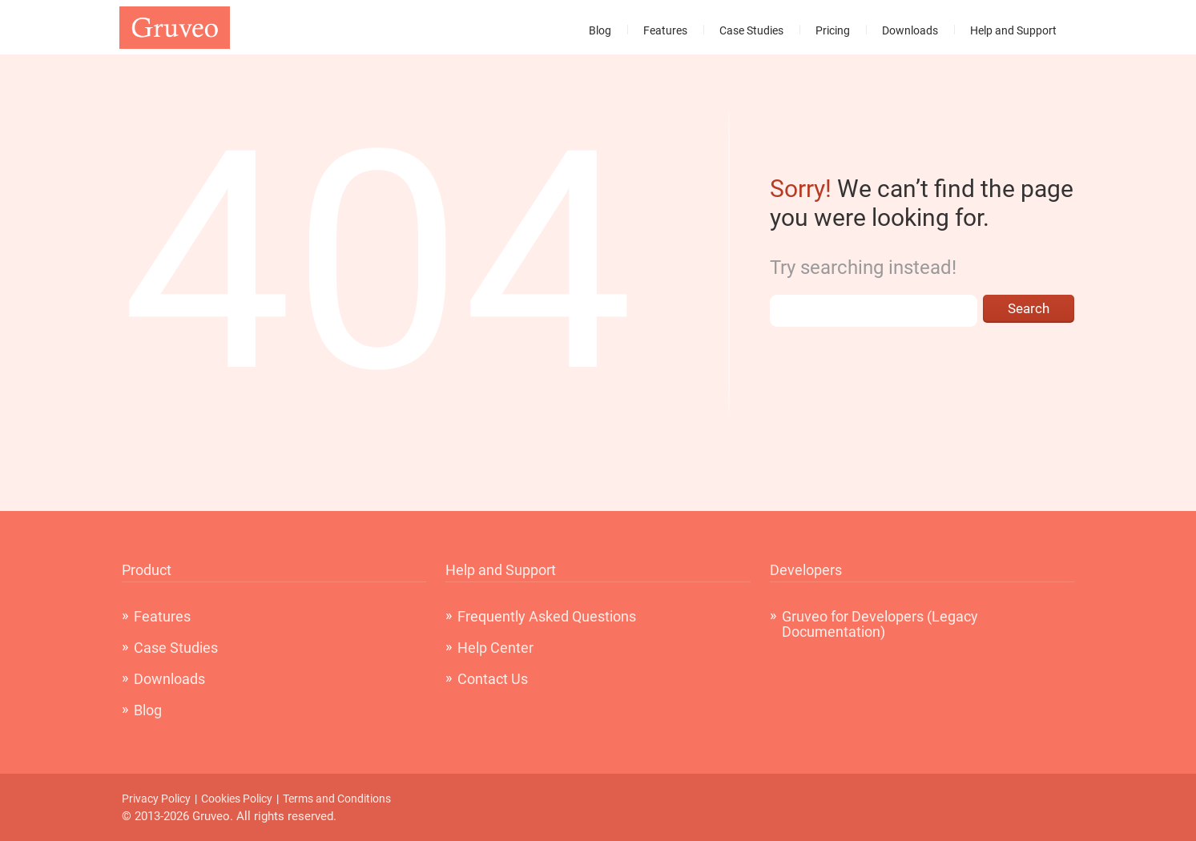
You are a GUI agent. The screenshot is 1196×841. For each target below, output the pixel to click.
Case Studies (751, 30)
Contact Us (492, 678)
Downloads (910, 30)
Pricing (832, 30)
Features (665, 30)
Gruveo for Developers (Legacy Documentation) (880, 624)
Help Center (495, 647)
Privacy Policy (156, 798)
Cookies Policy (236, 798)
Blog (600, 30)
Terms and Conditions (337, 798)
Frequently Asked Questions (546, 616)
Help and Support (1013, 30)
